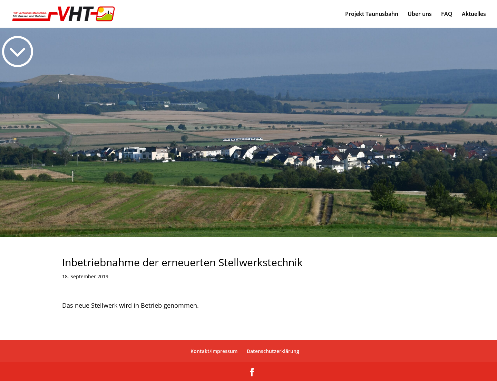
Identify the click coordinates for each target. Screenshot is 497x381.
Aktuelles (474, 14)
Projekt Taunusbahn (371, 14)
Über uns (420, 14)
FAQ (446, 14)
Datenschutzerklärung (273, 351)
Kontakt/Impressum (214, 351)
